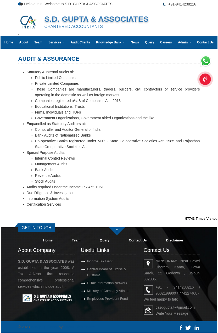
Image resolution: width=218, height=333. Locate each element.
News (135, 42)
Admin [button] (183, 42)
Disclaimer (174, 240)
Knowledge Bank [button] (109, 42)
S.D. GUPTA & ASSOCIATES (96, 19)
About (23, 42)
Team (38, 42)
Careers (166, 42)
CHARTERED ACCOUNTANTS (73, 26)
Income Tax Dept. (94, 261)
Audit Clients (80, 42)
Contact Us (205, 42)
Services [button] (55, 42)
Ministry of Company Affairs (101, 291)
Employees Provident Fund (101, 299)
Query (149, 42)
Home (8, 42)
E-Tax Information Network (101, 283)
